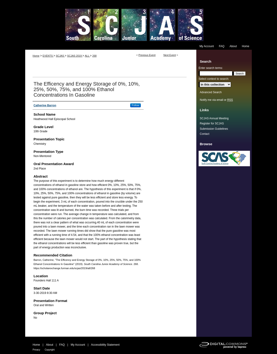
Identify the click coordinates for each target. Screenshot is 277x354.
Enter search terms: (211, 68)
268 (94, 55)
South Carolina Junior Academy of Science (138, 21)
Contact (204, 133)
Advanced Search (211, 92)
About (49, 344)
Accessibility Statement (105, 344)
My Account (78, 344)
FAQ (62, 344)
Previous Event (147, 55)
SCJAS (60, 55)
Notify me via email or (216, 100)
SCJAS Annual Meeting (214, 118)
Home (36, 55)
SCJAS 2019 (74, 55)
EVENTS (48, 55)
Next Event (169, 55)
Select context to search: (214, 78)
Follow (135, 105)
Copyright (50, 349)
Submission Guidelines (214, 128)
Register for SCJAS (212, 123)
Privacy (36, 349)
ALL (87, 55)
